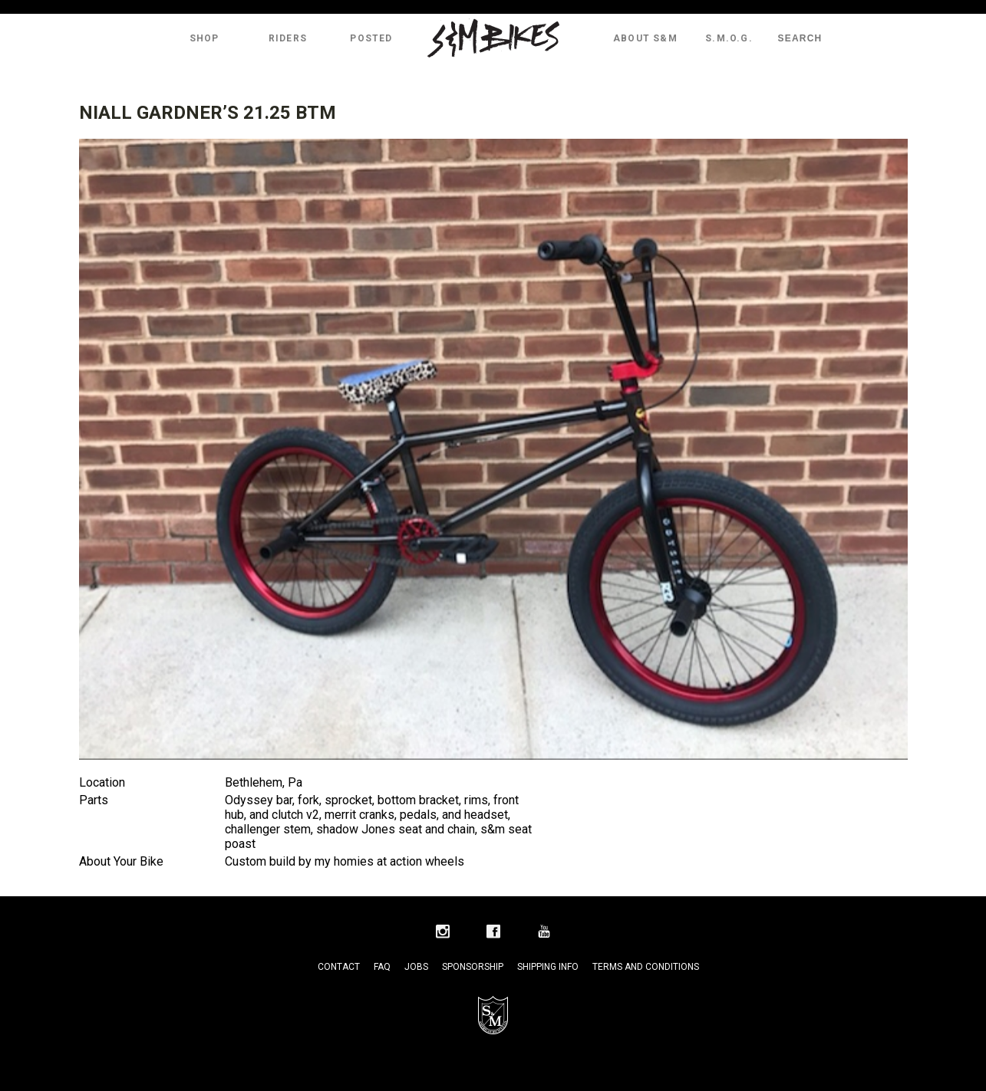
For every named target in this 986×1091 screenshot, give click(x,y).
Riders (288, 38)
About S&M (645, 38)
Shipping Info (548, 966)
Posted (371, 38)
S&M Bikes (493, 38)
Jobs (416, 966)
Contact (339, 966)
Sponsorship (472, 966)
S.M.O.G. (729, 38)
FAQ (382, 966)
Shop (204, 38)
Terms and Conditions (645, 966)
